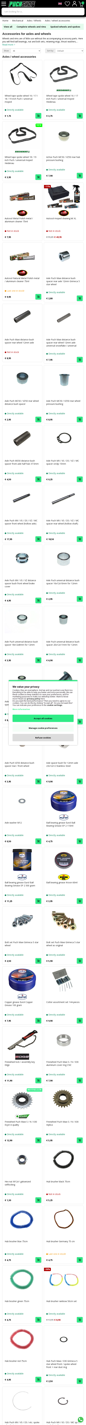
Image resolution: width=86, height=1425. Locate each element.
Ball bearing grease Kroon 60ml (61, 882)
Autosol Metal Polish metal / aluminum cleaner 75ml (19, 220)
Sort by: (50, 50)
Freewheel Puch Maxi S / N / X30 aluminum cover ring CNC (62, 1063)
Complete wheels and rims (31, 26)
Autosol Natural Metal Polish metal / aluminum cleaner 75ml (22, 280)
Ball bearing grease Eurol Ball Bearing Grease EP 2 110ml (60, 824)
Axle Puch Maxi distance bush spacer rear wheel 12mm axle (19, 341)
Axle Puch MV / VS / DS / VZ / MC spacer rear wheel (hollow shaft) (62, 522)
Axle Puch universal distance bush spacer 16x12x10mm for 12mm (62, 582)
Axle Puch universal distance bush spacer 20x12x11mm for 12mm (62, 643)
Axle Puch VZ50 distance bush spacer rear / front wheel (19, 764)
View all (8, 26)
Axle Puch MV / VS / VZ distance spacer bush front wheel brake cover (20, 583)
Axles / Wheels (34, 20)
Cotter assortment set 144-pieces (63, 1002)
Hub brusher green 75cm (17, 1301)
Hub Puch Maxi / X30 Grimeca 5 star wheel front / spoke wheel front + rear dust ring (61, 1364)
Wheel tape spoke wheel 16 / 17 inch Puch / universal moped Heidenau (62, 98)
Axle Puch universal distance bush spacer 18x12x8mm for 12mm (21, 643)
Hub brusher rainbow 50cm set (61, 1301)
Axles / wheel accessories (57, 20)
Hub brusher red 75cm (16, 1361)
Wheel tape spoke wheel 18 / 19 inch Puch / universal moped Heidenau (20, 160)
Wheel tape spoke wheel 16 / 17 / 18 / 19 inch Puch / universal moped (21, 98)
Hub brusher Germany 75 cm (60, 1241)
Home (5, 20)
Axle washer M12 (13, 822)
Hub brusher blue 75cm (16, 1241)
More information (21, 709)
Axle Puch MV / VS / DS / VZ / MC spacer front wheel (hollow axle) (21, 522)
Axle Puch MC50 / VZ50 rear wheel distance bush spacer (22, 402)
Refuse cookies (43, 737)
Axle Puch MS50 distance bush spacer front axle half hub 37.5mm (22, 462)
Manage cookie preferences (43, 727)
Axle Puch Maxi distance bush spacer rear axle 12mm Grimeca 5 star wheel (63, 281)
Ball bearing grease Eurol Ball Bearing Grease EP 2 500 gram (20, 884)
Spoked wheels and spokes (65, 26)
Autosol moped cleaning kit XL (61, 218)
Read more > (8, 44)
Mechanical (17, 20)
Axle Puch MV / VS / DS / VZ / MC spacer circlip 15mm (62, 462)
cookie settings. (55, 705)
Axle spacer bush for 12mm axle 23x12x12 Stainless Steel (62, 764)
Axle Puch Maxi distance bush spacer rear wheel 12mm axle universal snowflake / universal (61, 342)
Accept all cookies (43, 718)
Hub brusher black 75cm (58, 1181)
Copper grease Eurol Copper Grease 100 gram (19, 1004)
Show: (6, 50)
